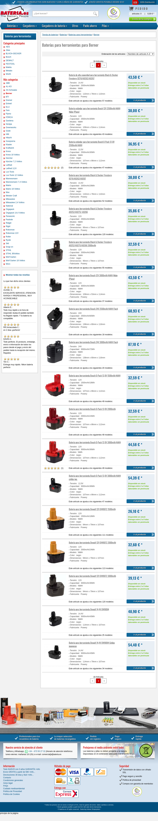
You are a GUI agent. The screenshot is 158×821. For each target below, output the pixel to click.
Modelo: (73, 88)
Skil (7, 243)
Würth (8, 74)
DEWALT (10, 60)
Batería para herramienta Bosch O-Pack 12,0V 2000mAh (92, 409)
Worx (8, 264)
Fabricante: (75, 97)
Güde (8, 131)
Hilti (7, 134)
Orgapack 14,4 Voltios (15, 213)
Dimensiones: (76, 94)
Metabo (9, 71)
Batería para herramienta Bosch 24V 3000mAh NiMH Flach (93, 342)
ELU (8, 107)
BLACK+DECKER (13, 53)
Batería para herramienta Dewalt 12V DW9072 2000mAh (92, 542)
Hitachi (9, 137)
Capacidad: (75, 85)
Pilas (105, 26)
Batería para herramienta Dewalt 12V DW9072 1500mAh (92, 509)
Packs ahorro (90, 26)
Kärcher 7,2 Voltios (14, 161)
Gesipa (9, 124)
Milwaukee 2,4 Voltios (15, 202)
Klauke (9, 144)
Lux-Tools (10, 172)
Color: (72, 91)
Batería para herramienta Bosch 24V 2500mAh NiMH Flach (93, 308)
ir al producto (139, 100)
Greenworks (11, 127)
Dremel (9, 100)
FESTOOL (10, 64)
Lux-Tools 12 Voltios (14, 175)
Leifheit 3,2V (11, 168)
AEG (8, 47)
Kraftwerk (10, 148)
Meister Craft (11, 196)
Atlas (8, 50)
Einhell (9, 103)
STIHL (8, 250)
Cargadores (30, 26)
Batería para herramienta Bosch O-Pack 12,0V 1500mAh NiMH (94, 375)
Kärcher (9, 158)
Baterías (12, 26)
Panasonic (10, 216)
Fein (8, 110)
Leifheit (9, 165)
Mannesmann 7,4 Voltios (16, 182)
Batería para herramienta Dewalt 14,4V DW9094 (89, 609)
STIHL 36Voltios (13, 253)
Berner (9, 93)
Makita (8, 67)
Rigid (8, 226)
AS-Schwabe (11, 90)
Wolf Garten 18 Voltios (15, 260)
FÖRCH (9, 117)
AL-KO (9, 86)
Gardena (9, 121)
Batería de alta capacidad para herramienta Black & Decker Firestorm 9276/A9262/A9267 (93, 76)
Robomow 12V (12, 233)
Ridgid (8, 223)
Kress (8, 151)
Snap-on (9, 247)
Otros (75, 26)
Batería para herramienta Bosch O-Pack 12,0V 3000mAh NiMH (95, 442)
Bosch (8, 57)
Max (8, 192)
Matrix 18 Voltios (13, 189)
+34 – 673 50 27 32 (35, 751)
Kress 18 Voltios (13, 155)
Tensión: (73, 83)
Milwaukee (10, 199)
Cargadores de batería (54, 26)
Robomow (10, 230)
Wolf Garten (11, 257)
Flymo (8, 114)
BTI (7, 97)
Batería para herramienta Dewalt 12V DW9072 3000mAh (92, 576)
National (9, 206)
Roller (8, 237)
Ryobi (8, 240)
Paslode (9, 219)
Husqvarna (10, 141)
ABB (8, 83)
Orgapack (10, 209)
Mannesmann (12, 178)
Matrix (8, 185)
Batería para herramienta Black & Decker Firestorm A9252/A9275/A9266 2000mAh (90, 243)
